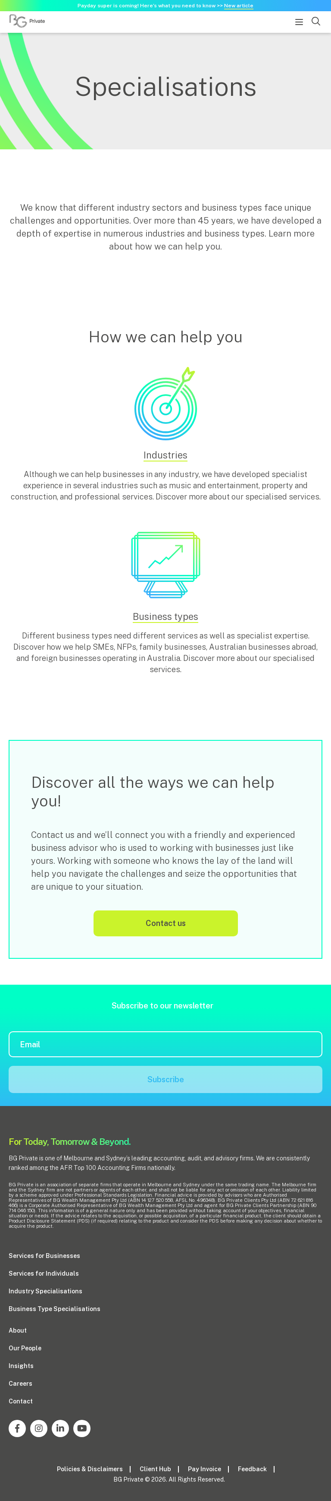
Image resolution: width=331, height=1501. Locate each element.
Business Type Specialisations (54, 1308)
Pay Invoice (204, 1469)
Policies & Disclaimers (90, 1469)
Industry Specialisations (45, 1291)
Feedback (252, 1469)
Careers (20, 1383)
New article (238, 6)
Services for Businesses (44, 1255)
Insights (21, 1365)
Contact (21, 1401)
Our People (25, 1348)
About (18, 1330)
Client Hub (155, 1469)
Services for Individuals (44, 1273)
